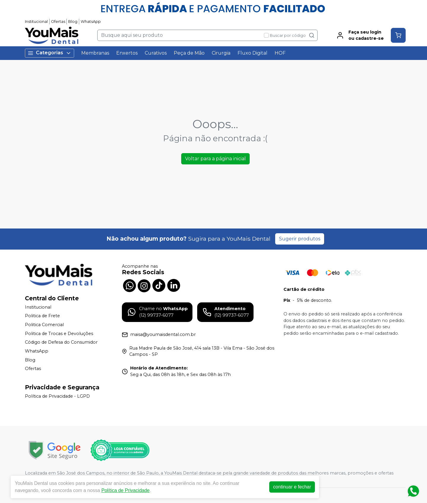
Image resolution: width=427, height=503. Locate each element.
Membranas (95, 53)
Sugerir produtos (299, 239)
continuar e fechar (292, 486)
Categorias (49, 53)
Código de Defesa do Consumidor (61, 342)
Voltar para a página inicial (215, 158)
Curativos (156, 53)
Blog (72, 21)
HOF (280, 53)
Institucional (36, 21)
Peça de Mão (189, 53)
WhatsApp (91, 21)
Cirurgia (221, 53)
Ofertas (58, 21)
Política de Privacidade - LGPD (57, 396)
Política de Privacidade (125, 490)
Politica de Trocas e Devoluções (59, 333)
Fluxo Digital (252, 53)
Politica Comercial (44, 324)
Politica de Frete (42, 316)
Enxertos (127, 53)
